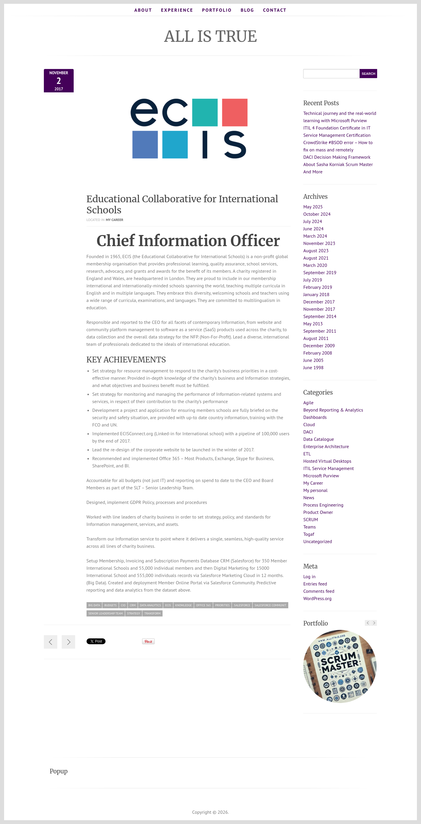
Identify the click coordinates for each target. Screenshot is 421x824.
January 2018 (316, 294)
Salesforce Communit (270, 605)
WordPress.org (317, 598)
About (143, 10)
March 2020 (315, 265)
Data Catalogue (318, 439)
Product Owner (318, 512)
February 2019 (317, 287)
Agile (308, 402)
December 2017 (319, 302)
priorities (222, 605)
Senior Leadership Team (106, 613)
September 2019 (319, 272)
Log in (309, 576)
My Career (114, 219)
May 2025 (313, 207)
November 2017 (319, 309)
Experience (177, 10)
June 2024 (313, 229)
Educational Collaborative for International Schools (182, 204)
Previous (368, 623)
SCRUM (310, 519)
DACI (308, 432)
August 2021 (316, 258)
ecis (168, 605)
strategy (133, 613)
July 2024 (312, 221)
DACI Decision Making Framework (336, 157)
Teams (309, 527)
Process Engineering (323, 505)
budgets (110, 605)
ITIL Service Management (328, 468)
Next (374, 623)
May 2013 (313, 324)
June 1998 (313, 367)
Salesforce (242, 605)
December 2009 (319, 345)
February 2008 (317, 353)
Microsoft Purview (321, 475)
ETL (307, 454)
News (308, 497)
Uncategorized (317, 541)
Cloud (309, 424)
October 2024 (316, 214)
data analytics (150, 605)
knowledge (183, 605)
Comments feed (318, 591)
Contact (275, 10)
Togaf (308, 534)
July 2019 (312, 280)
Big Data (94, 605)
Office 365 (203, 605)
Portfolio (217, 10)
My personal (315, 490)
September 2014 (319, 316)
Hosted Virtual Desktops (327, 461)
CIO (123, 605)
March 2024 (315, 236)
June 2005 (313, 360)
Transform (152, 613)
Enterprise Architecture (326, 446)
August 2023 (316, 250)
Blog (247, 10)
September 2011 (319, 331)
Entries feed (315, 584)
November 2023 (319, 243)
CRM (133, 605)
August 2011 (316, 338)
